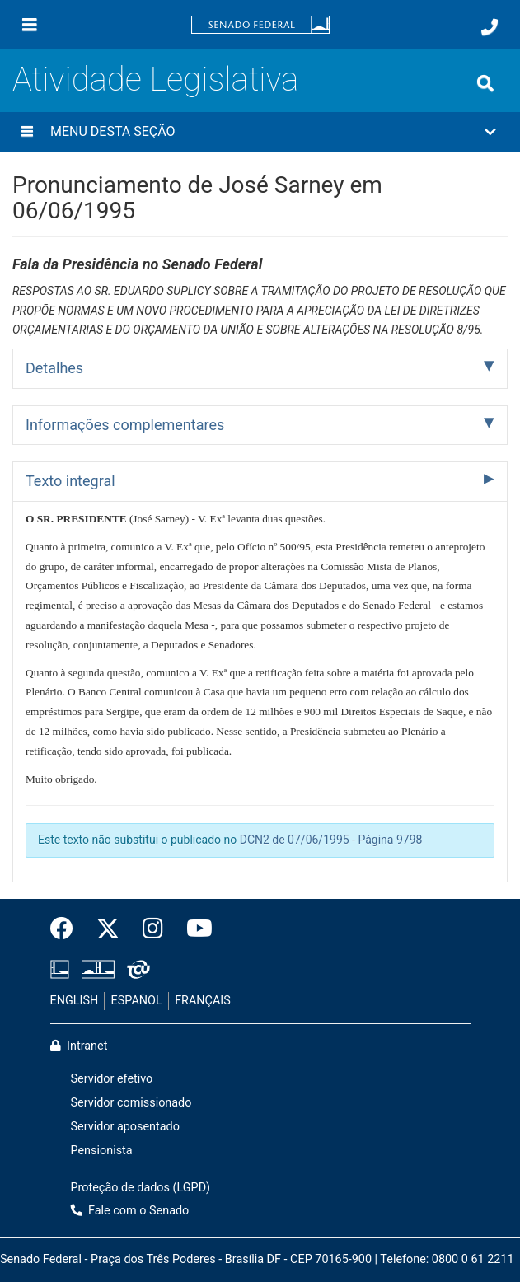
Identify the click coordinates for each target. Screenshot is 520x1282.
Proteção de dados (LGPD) (141, 1188)
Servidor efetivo (112, 1079)
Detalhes (54, 368)
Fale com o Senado (130, 1211)
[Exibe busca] (485, 83)
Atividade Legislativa (155, 79)
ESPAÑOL (136, 1001)
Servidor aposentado (125, 1127)
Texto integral (70, 480)
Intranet (79, 1046)
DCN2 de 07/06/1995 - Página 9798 (331, 839)
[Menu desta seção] (27, 131)
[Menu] (29, 24)
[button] (260, 132)
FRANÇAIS (203, 1001)
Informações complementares (125, 424)
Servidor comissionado (131, 1103)
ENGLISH (74, 1001)
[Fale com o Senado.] (489, 27)
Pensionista (102, 1151)
